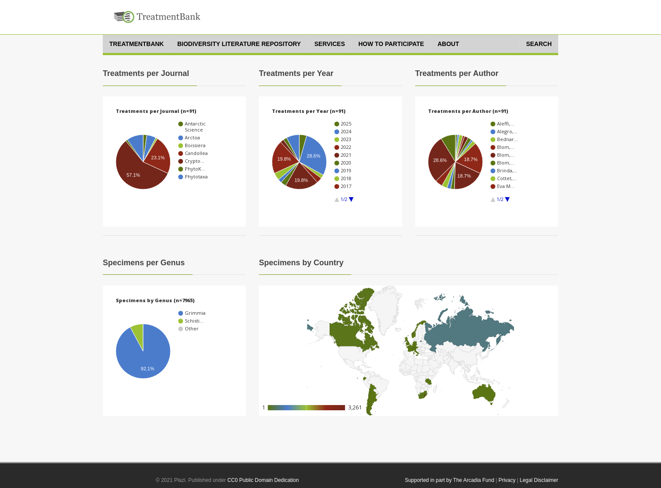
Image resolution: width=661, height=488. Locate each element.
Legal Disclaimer (539, 480)
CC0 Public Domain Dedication (263, 480)
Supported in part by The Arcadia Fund (449, 480)
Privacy (506, 480)
